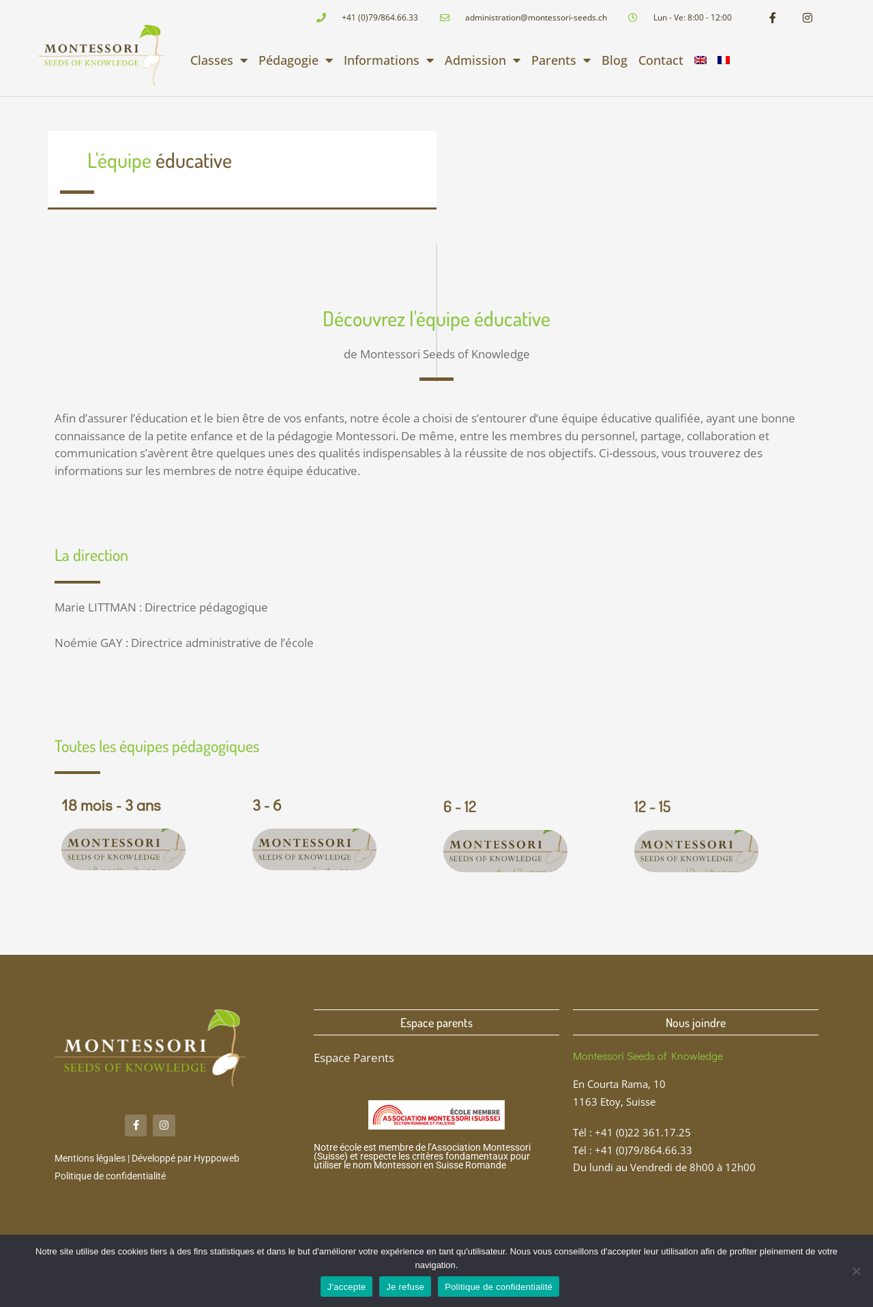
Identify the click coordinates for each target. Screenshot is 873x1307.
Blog (614, 60)
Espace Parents (354, 1057)
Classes (219, 60)
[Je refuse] (856, 1271)
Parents (561, 60)
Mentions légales (90, 1158)
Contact (660, 60)
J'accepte (346, 1287)
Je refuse (405, 1287)
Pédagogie (295, 60)
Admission (482, 60)
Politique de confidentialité (110, 1175)
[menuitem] (700, 60)
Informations (389, 60)
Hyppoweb (216, 1158)
